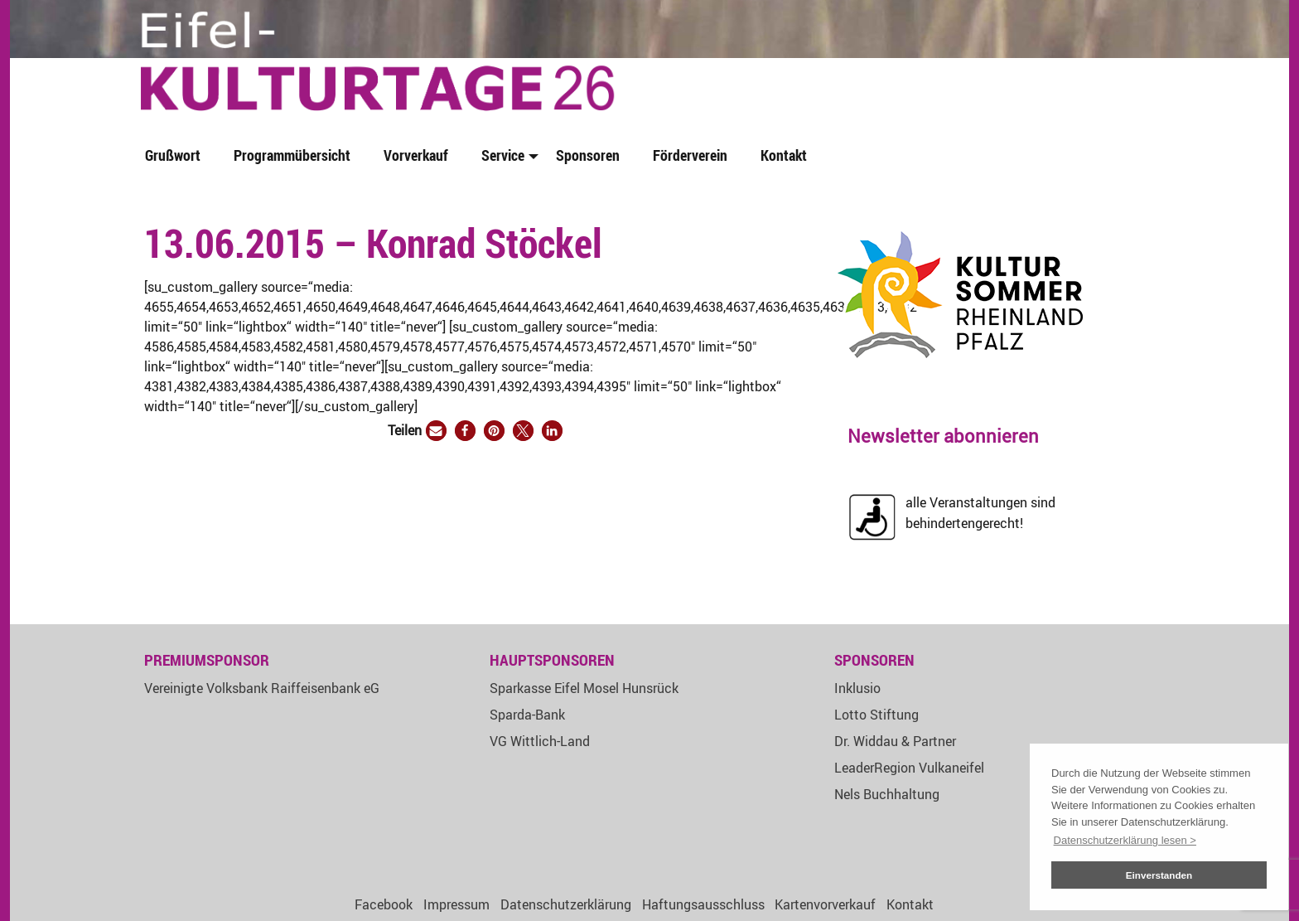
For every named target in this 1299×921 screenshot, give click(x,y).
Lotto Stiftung (876, 714)
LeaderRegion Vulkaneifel (909, 768)
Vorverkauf (416, 155)
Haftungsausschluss (703, 904)
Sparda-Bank (527, 714)
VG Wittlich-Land (540, 741)
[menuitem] (176, 156)
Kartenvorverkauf (825, 904)
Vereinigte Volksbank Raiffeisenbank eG (261, 688)
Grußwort (172, 155)
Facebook (384, 904)
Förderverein (690, 155)
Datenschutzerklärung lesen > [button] (1125, 840)
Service (502, 155)
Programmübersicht (292, 155)
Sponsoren (588, 155)
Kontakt (784, 155)
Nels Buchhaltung (886, 794)
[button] (436, 430)
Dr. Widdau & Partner (895, 741)
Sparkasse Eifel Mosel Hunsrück (584, 688)
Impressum (456, 904)
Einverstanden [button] (1159, 875)
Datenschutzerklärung (565, 904)
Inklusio (857, 688)
